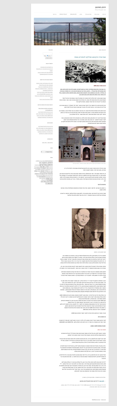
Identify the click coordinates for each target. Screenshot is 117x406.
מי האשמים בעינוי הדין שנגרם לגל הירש (33, 113)
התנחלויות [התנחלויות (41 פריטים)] (36, 169)
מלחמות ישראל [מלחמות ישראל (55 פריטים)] (37, 173)
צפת (62, 384)
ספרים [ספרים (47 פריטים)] (31, 175)
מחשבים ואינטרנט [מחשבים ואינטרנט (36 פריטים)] (35, 172)
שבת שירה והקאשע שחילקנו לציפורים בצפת (78, 57)
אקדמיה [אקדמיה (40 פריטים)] (39, 166)
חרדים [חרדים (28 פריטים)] (38, 171)
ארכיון (69, 14)
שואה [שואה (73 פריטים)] (36, 178)
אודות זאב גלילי (77, 14)
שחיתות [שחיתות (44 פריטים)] (32, 178)
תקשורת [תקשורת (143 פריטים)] (37, 183)
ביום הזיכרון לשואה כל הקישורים (34, 133)
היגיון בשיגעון (89, 7)
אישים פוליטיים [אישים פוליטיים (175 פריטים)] (34, 164)
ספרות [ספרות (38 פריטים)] (39, 175)
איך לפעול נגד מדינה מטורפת (35, 67)
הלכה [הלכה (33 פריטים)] (24, 168)
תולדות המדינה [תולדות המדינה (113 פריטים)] (35, 181)
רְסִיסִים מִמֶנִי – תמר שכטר (36, 142)
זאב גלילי (88, 384)
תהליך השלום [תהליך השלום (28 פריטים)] (32, 179)
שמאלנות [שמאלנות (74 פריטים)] (38, 179)
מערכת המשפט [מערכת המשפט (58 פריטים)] (27, 173)
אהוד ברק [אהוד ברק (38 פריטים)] (31, 160)
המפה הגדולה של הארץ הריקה (34, 99)
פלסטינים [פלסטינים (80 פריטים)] (31, 176)
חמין (54, 384)
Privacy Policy (52, 14)
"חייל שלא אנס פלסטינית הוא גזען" (34, 86)
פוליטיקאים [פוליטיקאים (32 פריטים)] (36, 176)
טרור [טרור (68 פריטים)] (35, 171)
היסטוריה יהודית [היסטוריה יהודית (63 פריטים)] (30, 168)
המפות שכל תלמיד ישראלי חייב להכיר (33, 92)
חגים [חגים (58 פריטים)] (27, 169)
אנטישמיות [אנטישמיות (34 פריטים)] (25, 164)
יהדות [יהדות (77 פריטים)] (31, 171)
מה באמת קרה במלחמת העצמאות (33, 117)
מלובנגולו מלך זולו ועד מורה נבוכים (33, 72)
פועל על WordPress (85, 399)
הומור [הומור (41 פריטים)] (36, 168)
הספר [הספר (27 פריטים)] (40, 169)
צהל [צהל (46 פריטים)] (26, 176)
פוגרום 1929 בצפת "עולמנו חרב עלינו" (33, 115)
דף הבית (92, 14)
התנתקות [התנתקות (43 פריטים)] (31, 169)
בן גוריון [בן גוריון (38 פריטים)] (39, 168)
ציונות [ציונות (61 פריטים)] (39, 178)
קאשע (84, 386)
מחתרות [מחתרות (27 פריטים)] (29, 172)
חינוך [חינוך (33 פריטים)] (40, 171)
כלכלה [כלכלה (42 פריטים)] (27, 171)
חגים (64, 384)
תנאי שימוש (92, 399)
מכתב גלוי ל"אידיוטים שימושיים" (34, 74)
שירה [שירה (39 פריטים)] (29, 178)
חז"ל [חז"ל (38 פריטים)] (25, 169)
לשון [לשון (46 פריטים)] (40, 172)
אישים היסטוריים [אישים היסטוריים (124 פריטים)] (34, 162)
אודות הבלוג (85, 14)
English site (62, 14)
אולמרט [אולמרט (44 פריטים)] (26, 160)
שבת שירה (80, 386)
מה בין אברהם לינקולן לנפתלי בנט (34, 112)
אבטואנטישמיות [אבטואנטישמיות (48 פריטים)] (37, 160)
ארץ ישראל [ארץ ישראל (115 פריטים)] (32, 166)
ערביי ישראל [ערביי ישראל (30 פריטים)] (27, 175)
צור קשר (43, 14)
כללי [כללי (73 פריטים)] (24, 171)
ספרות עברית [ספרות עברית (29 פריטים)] (36, 175)
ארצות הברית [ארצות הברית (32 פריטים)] (25, 166)
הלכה (67, 384)
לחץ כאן (90, 381)
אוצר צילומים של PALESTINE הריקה (33, 94)
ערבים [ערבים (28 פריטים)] (40, 176)
